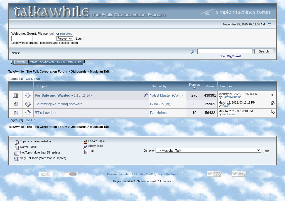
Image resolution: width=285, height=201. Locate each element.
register (65, 33)
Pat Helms (158, 113)
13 (84, 95)
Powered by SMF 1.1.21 (122, 174)
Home (21, 61)
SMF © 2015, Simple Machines (158, 174)
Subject (41, 86)
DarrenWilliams (231, 97)
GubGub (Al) (160, 104)
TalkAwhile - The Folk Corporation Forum (37, 71)
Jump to (149, 150)
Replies (194, 86)
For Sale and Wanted (52, 95)
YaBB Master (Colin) (166, 95)
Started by (159, 86)
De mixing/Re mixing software (59, 104)
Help (33, 61)
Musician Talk (99, 71)
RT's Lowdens (46, 113)
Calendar (47, 61)
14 (88, 95)
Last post (227, 86)
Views (210, 86)
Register (74, 61)
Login (61, 61)
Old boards (79, 71)
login (52, 33)
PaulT (226, 105)
